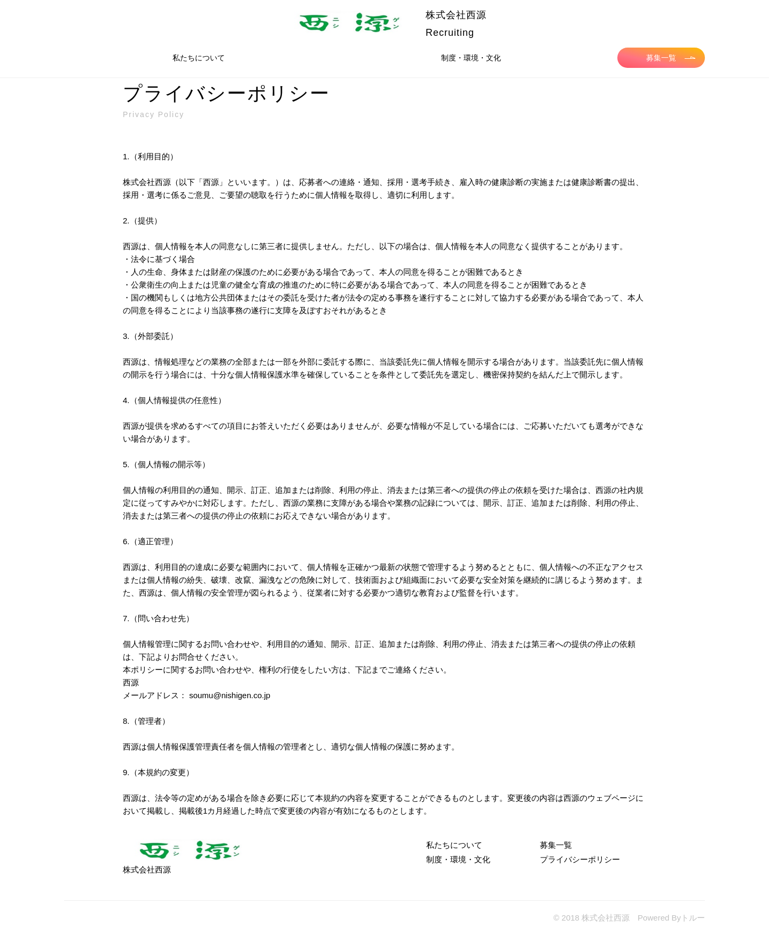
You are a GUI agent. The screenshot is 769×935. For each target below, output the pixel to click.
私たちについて (198, 57)
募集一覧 (670, 57)
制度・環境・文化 (471, 57)
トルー (693, 917)
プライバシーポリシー (580, 859)
